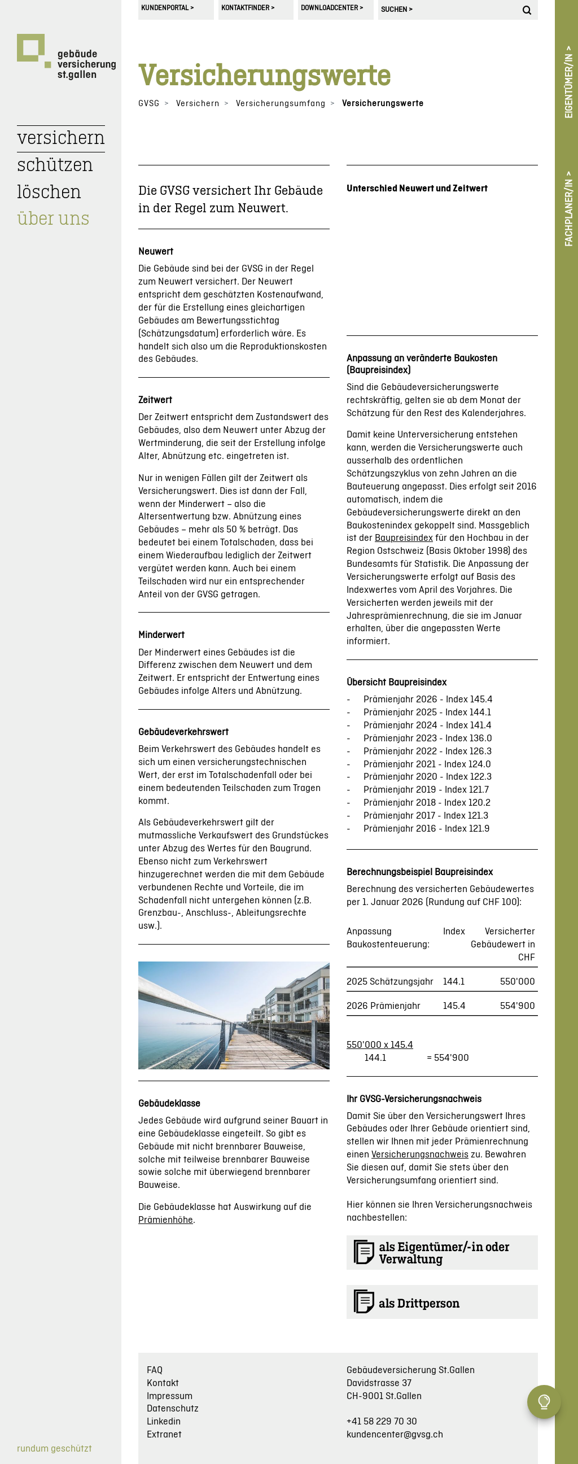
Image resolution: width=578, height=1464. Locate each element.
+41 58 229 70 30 (382, 1422)
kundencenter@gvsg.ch (395, 1435)
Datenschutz (173, 1409)
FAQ (155, 1370)
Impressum (169, 1396)
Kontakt (163, 1383)
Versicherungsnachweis (419, 1155)
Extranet (164, 1435)
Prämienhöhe (165, 1220)
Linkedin (164, 1422)
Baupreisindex (404, 538)
